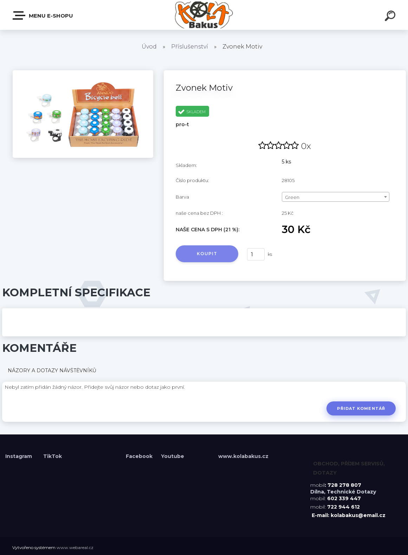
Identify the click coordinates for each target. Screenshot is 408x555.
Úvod (149, 46)
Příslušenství (189, 46)
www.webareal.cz (75, 547)
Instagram (19, 456)
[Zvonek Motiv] (83, 73)
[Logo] (204, 14)
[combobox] (335, 197)
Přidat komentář (361, 408)
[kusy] (256, 254)
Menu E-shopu (43, 15)
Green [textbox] (292, 197)
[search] (391, 17)
